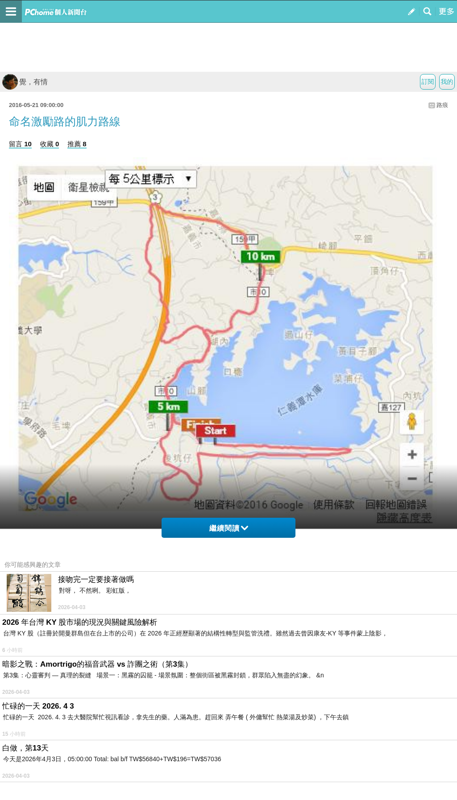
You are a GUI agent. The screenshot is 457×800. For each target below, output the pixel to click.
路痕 (442, 105)
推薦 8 (77, 144)
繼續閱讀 (228, 528)
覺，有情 (25, 82)
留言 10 (20, 144)
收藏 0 (49, 144)
